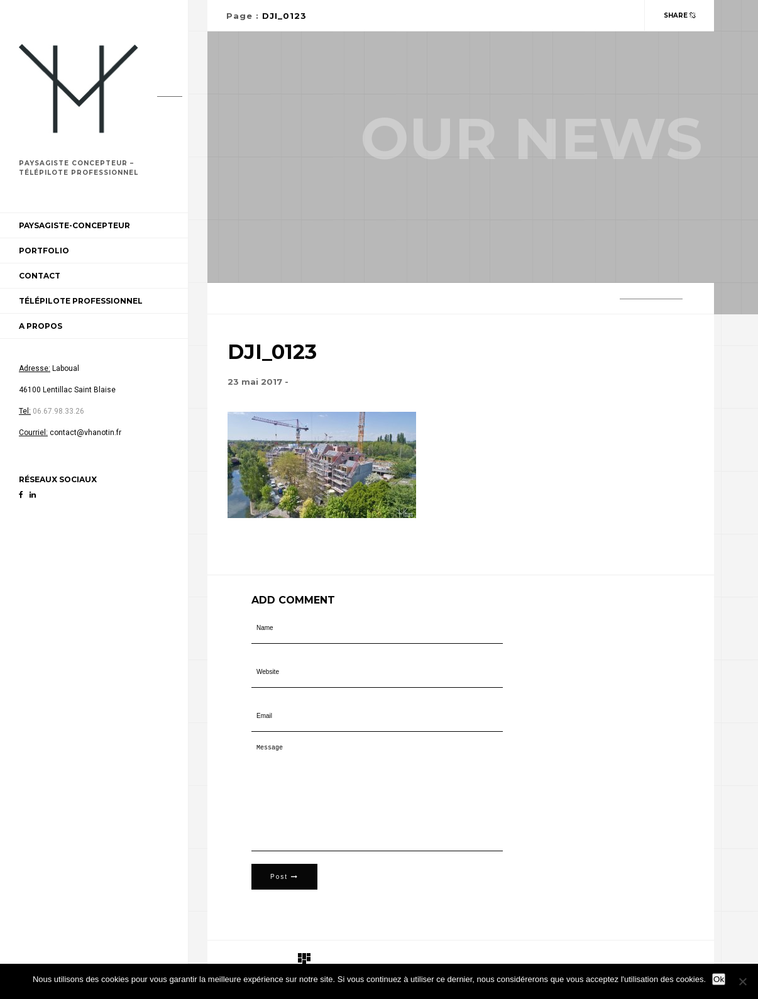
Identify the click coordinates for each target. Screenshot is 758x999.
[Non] (742, 981)
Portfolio (44, 250)
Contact (39, 275)
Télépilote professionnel (81, 301)
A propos (40, 326)
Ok (718, 979)
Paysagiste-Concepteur (74, 225)
